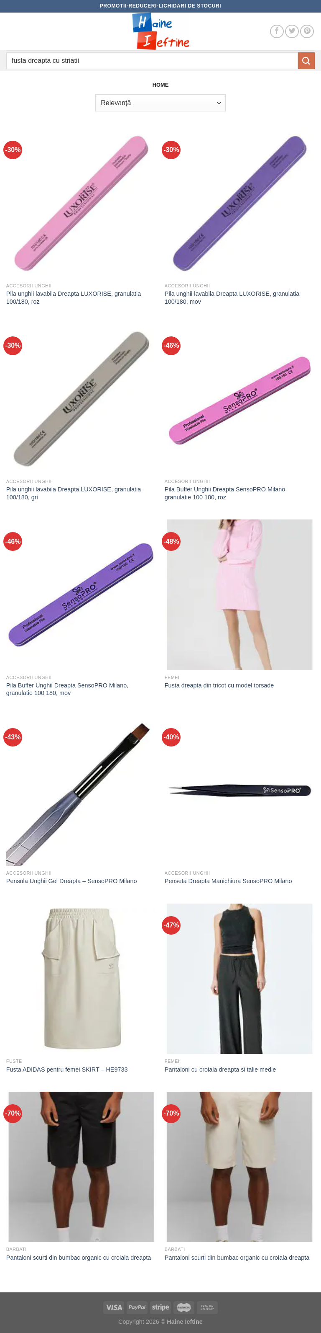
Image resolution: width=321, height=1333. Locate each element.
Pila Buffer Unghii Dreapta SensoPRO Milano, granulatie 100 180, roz (226, 493)
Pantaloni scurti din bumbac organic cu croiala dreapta (78, 1257)
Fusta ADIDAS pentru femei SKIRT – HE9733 (67, 1069)
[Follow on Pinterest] (307, 32)
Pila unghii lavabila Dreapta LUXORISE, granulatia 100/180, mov (232, 297)
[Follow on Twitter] (292, 32)
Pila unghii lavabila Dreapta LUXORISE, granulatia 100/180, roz (73, 297)
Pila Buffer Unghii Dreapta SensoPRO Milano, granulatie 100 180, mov (67, 689)
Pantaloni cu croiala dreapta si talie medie (220, 1069)
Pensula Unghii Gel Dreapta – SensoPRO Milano (71, 881)
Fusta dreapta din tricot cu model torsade (219, 685)
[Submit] (306, 60)
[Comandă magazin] (160, 102)
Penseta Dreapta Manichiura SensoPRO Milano (228, 881)
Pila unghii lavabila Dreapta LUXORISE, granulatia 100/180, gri (73, 493)
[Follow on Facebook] (277, 32)
